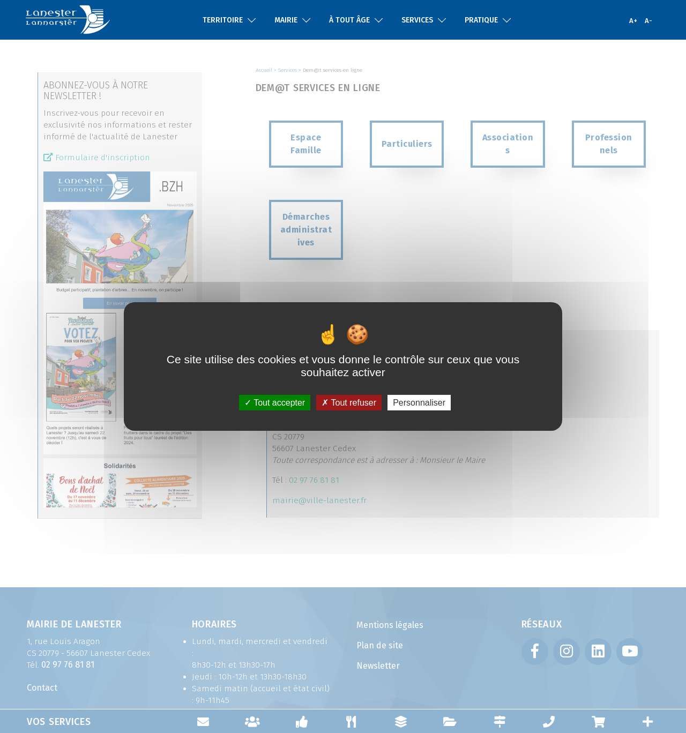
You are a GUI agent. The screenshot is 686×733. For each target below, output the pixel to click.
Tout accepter (274, 402)
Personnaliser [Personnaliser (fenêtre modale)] (419, 402)
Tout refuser (349, 402)
